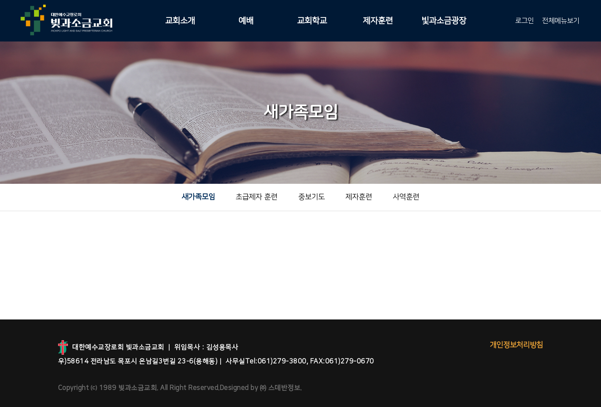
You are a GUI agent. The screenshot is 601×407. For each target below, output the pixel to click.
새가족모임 (198, 197)
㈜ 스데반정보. (280, 388)
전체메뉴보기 (560, 20)
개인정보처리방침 (516, 345)
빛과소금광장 (443, 20)
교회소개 (180, 20)
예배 (245, 20)
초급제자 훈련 (256, 197)
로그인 (524, 20)
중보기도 (311, 197)
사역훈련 (406, 197)
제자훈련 (378, 20)
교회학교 (312, 20)
